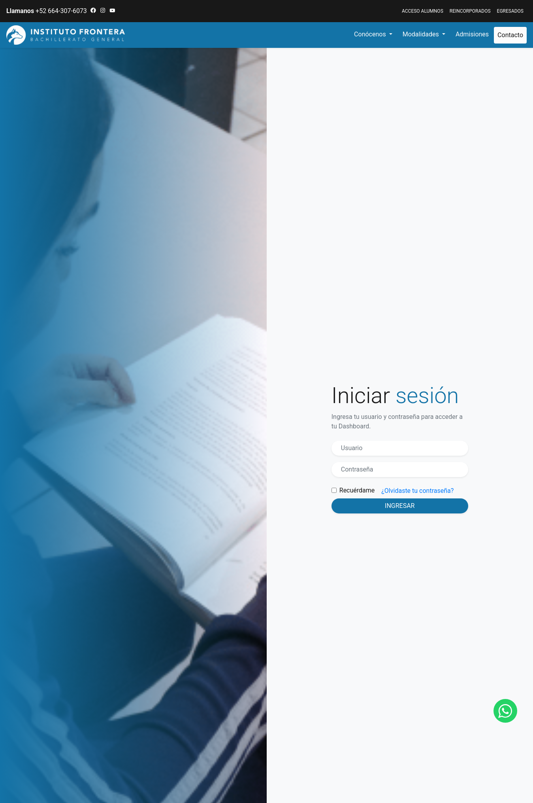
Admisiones (472, 34)
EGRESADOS (510, 11)
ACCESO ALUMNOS (422, 11)
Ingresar (399, 505)
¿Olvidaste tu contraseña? (417, 490)
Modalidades (422, 34)
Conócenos (371, 34)
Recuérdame (357, 490)
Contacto (510, 35)
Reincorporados (470, 11)
